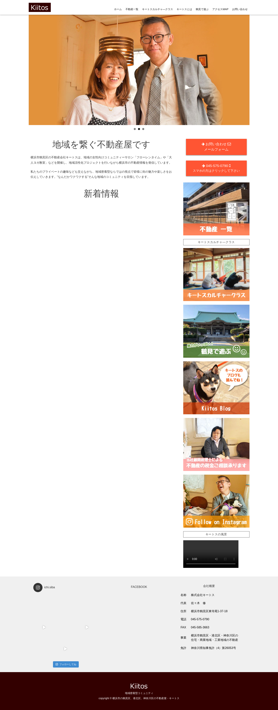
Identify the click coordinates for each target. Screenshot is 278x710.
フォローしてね (66, 664)
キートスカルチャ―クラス (157, 9)
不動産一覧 (131, 9)
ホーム (118, 9)
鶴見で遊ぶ (202, 9)
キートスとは (184, 9)
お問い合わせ (240, 9)
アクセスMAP (220, 9)
